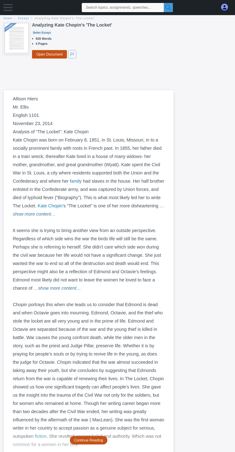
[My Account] (226, 7)
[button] (8, 9)
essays (23, 18)
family (76, 181)
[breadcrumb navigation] (117, 18)
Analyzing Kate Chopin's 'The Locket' (65, 18)
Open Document (49, 54)
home (7, 18)
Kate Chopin (50, 205)
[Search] (168, 7)
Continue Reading (88, 440)
